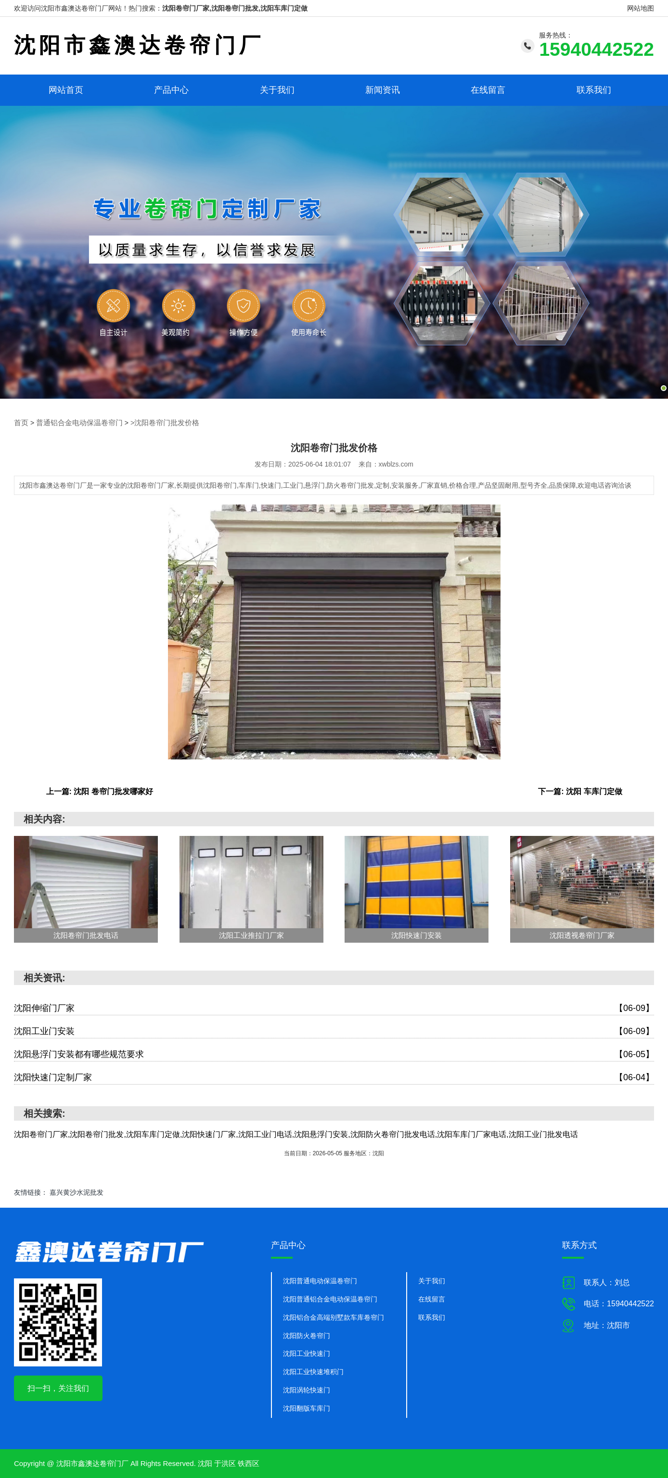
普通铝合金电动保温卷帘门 (75, 423)
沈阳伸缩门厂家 (334, 1007)
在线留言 (488, 90)
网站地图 (640, 8)
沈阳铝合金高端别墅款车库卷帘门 (333, 1317)
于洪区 (225, 1463)
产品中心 (171, 90)
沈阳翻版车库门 (306, 1408)
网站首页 (66, 90)
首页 (20, 423)
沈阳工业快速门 (306, 1353)
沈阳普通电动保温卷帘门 (320, 1280)
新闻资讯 (382, 90)
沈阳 (205, 1463)
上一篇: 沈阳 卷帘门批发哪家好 (99, 791)
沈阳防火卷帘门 (306, 1335)
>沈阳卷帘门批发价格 (156, 423)
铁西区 (248, 1463)
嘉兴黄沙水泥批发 (76, 1192)
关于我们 (277, 90)
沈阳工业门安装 (334, 1030)
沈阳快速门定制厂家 (334, 1077)
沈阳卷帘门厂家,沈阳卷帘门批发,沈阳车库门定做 (235, 8)
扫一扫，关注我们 (58, 1388)
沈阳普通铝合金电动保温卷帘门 (330, 1298)
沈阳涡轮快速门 (306, 1390)
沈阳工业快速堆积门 (313, 1372)
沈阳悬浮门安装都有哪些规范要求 (334, 1054)
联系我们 (594, 90)
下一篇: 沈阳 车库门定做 (580, 791)
